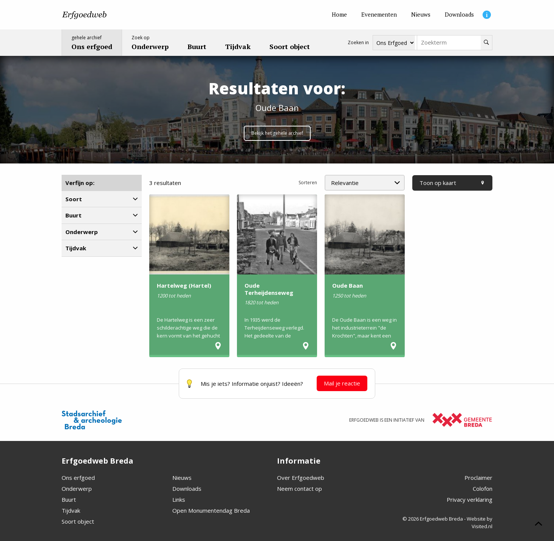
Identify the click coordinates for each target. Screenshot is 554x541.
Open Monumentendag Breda (211, 510)
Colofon (482, 488)
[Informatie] (487, 15)
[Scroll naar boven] (538, 525)
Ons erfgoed (78, 477)
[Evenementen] (379, 15)
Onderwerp (77, 488)
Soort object (78, 521)
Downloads (186, 488)
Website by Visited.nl (479, 522)
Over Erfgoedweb (300, 477)
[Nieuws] (420, 15)
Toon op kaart (452, 182)
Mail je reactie (342, 383)
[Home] (339, 15)
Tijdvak (71, 510)
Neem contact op (299, 488)
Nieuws (182, 477)
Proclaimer (478, 477)
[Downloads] (459, 15)
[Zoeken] (486, 42)
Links (178, 499)
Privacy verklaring (469, 499)
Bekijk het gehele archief (277, 133)
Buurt (69, 499)
